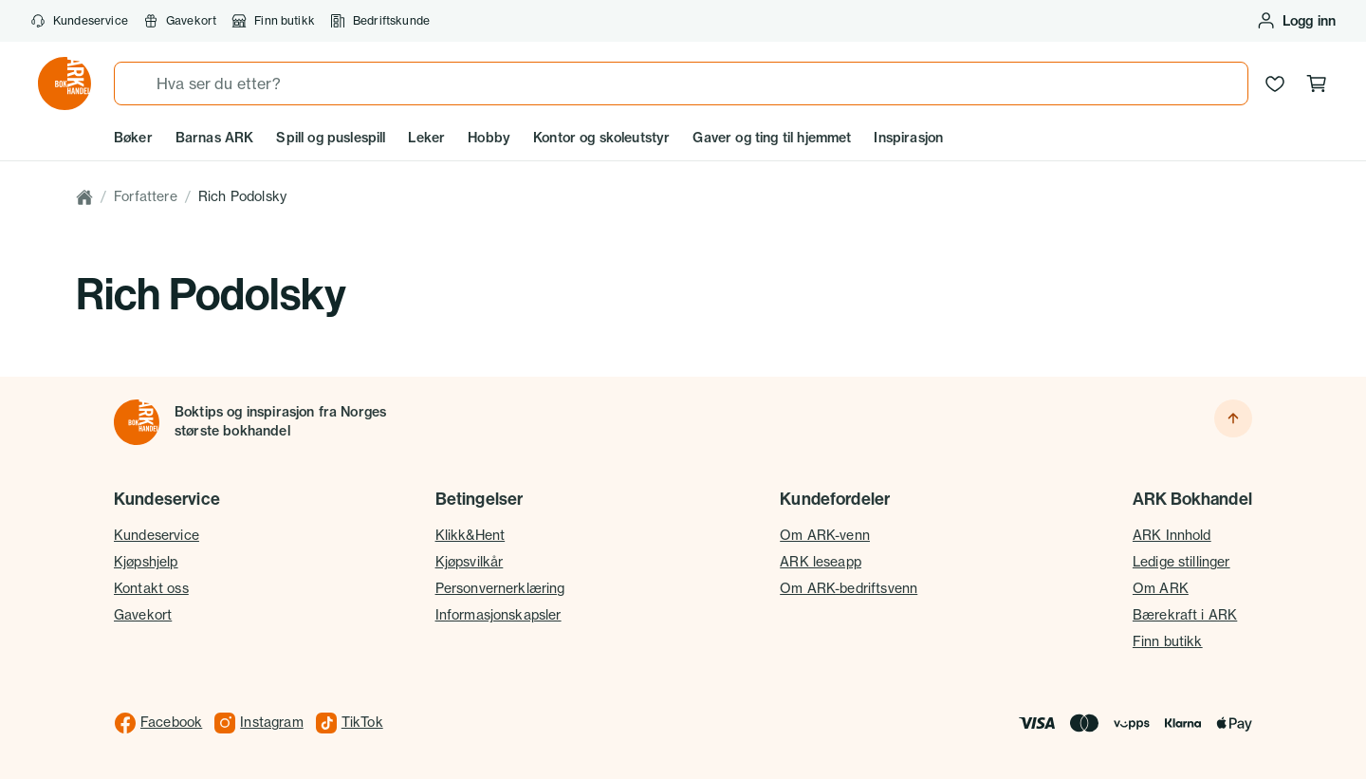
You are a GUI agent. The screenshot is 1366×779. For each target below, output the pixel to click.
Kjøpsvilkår (469, 561)
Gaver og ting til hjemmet (771, 137)
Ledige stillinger (1181, 561)
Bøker (133, 137)
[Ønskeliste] (1275, 83)
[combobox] (681, 83)
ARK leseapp (820, 561)
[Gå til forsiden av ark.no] (64, 83)
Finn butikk (273, 20)
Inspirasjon (908, 137)
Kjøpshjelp (146, 561)
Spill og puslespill (330, 137)
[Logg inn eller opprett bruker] (1296, 20)
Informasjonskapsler (498, 614)
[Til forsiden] (136, 422)
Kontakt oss (151, 588)
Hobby (489, 137)
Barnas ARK (214, 137)
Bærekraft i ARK (1185, 614)
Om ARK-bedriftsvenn (848, 588)
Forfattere (145, 196)
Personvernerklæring (500, 588)
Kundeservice (79, 20)
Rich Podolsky (242, 196)
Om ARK (1161, 588)
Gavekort (179, 20)
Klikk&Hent (470, 535)
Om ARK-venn (825, 535)
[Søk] (136, 83)
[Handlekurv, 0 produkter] (1316, 83)
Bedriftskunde (380, 20)
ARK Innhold (1172, 535)
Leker (426, 137)
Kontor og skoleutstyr (601, 137)
